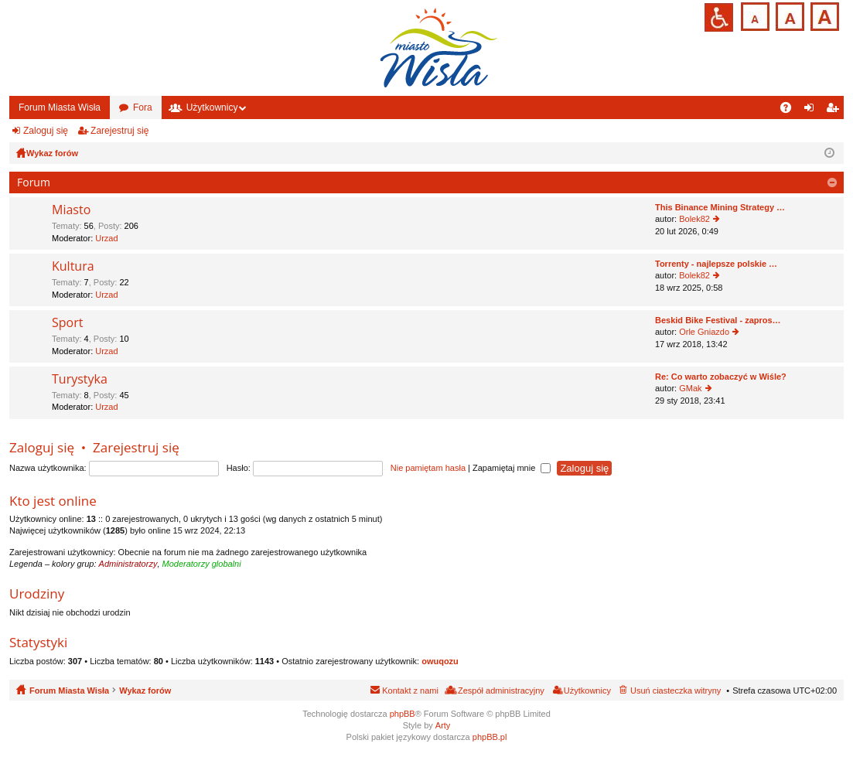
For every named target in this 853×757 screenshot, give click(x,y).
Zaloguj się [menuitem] (812, 110)
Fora (142, 107)
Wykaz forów (145, 690)
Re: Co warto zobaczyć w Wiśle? (720, 376)
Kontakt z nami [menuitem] (410, 690)
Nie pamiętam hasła (428, 467)
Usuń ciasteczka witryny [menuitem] (675, 690)
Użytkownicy (212, 107)
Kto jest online (53, 501)
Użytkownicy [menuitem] (587, 690)
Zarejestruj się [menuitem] (835, 110)
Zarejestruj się (119, 130)
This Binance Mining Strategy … (720, 207)
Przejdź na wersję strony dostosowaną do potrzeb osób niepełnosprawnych (719, 17)
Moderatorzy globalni (201, 563)
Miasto (71, 210)
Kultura (73, 266)
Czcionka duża (823, 15)
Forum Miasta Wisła (60, 107)
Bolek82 (694, 218)
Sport (67, 323)
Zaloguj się (45, 130)
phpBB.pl (490, 737)
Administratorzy (128, 563)
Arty (443, 725)
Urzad (106, 238)
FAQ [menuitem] (790, 110)
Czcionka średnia (788, 15)
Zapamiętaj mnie (512, 467)
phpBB (402, 713)
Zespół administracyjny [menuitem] (501, 690)
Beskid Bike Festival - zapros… (718, 320)
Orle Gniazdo (704, 331)
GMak (690, 388)
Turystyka (79, 379)
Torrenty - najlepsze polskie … (716, 263)
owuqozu (440, 661)
